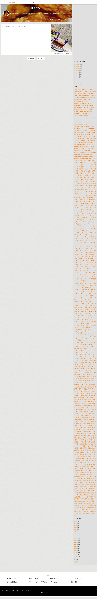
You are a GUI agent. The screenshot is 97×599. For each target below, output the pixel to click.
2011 (75, 550)
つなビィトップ (11, 578)
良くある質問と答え (12, 582)
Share (67, 19)
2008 (75, 556)
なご (11, 11)
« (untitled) (31, 58)
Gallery (53, 20)
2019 (75, 534)
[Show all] (66, 15)
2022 (75, 528)
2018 (75, 536)
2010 (75, 552)
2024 (75, 523)
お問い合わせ (53, 582)
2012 (75, 548)
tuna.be (48, 575)
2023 (75, 525)
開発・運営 (74, 582)
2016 (75, 540)
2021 (75, 530)
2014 (75, 544)
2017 (75, 538)
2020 (75, 532)
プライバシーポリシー (35, 582)
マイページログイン (76, 578)
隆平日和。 (36, 8)
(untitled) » (41, 58)
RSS (76, 562)
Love (60, 20)
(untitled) (76, 64)
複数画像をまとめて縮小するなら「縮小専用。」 (15, 590)
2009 (75, 554)
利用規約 (44, 582)
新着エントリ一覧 (33, 578)
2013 (75, 546)
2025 (75, 521)
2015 (75, 542)
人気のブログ (53, 578)
